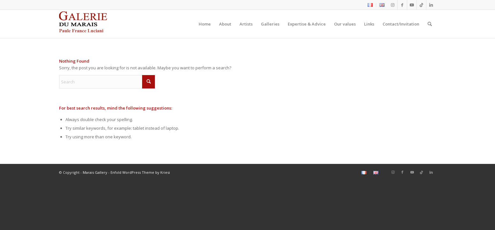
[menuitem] (370, 5)
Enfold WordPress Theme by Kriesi (140, 172)
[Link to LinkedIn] (431, 5)
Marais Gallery (95, 172)
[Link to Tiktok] (421, 5)
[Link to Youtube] (411, 5)
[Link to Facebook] (402, 5)
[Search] (429, 24)
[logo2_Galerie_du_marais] (84, 24)
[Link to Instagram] (392, 5)
